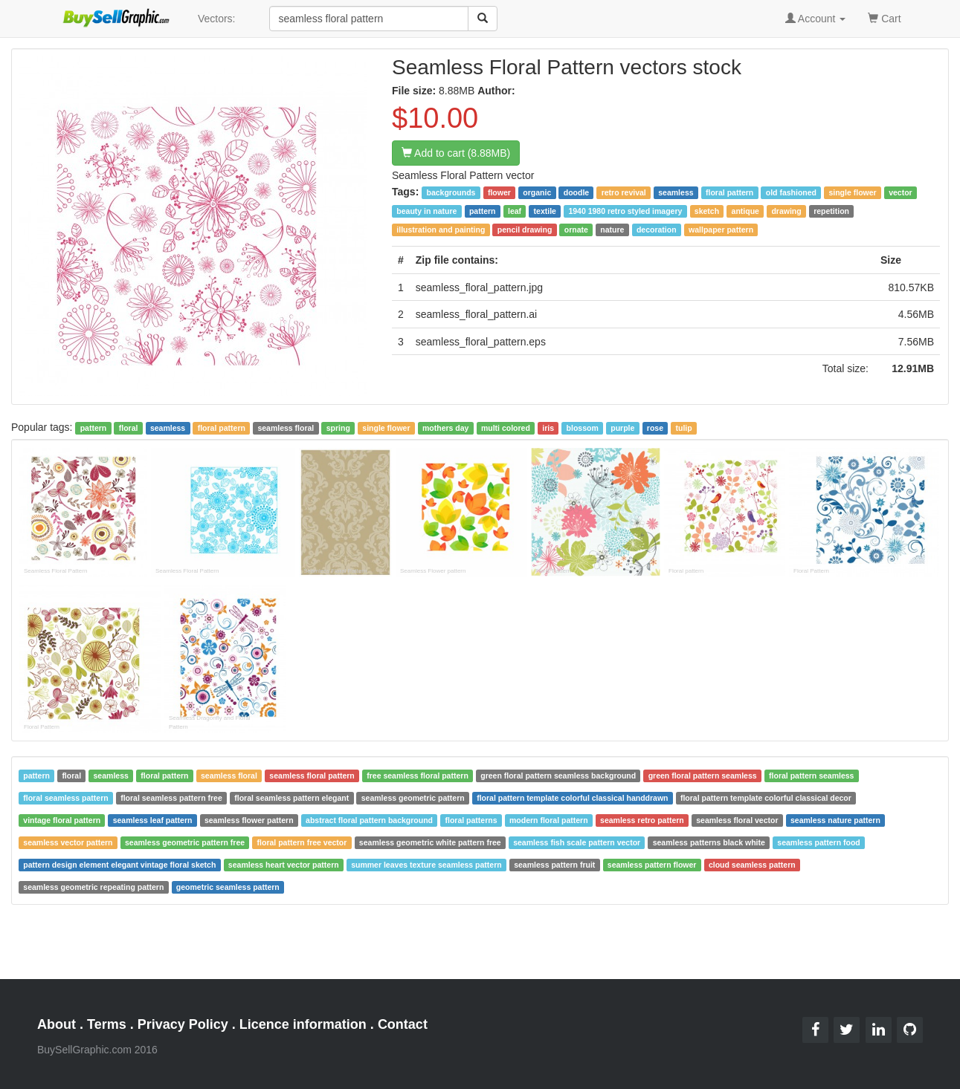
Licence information (303, 1024)
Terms (106, 1024)
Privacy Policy (183, 1024)
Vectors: (217, 19)
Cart (884, 17)
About (56, 1024)
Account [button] (815, 19)
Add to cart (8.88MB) (456, 153)
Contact (403, 1024)
